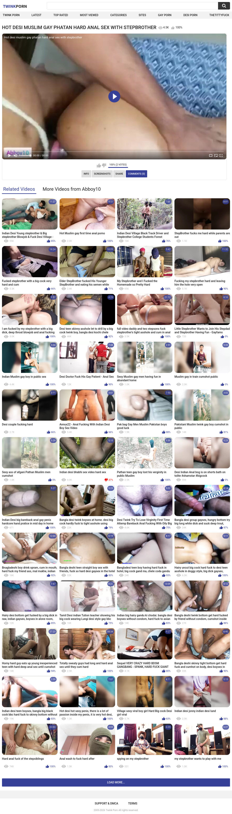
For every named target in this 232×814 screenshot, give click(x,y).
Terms (132, 803)
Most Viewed (89, 15)
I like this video (99, 165)
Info (86, 173)
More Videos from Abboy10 (72, 189)
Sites (142, 15)
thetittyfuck (219, 15)
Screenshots (102, 173)
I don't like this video (104, 165)
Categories (118, 15)
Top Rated (60, 15)
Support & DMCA (106, 803)
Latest (37, 15)
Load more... (116, 782)
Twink (15, 6)
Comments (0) (136, 173)
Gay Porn (164, 15)
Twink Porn (11, 15)
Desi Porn (190, 15)
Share (119, 173)
